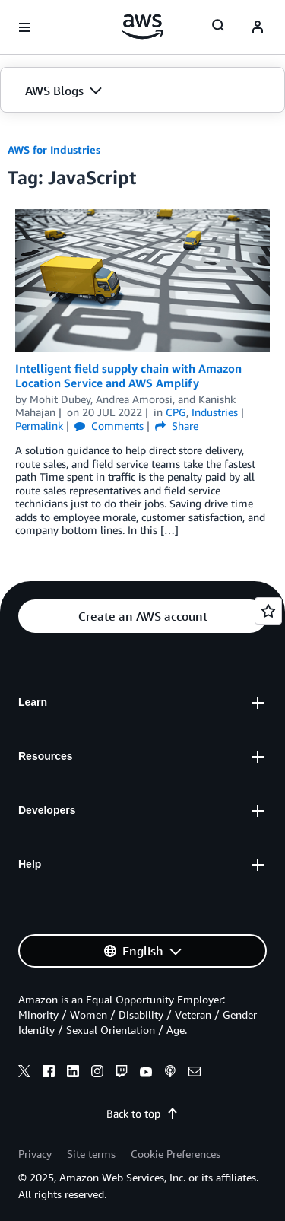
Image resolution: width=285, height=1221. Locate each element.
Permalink (39, 425)
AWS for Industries (54, 149)
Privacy (35, 1153)
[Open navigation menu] (24, 27)
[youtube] (146, 1073)
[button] (142, 90)
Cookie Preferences (175, 1153)
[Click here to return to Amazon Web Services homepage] (142, 26)
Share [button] (176, 425)
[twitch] (122, 1073)
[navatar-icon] (257, 27)
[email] (194, 1073)
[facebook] (49, 1073)
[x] (24, 1073)
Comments (109, 425)
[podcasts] (170, 1073)
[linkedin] (73, 1073)
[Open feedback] (268, 611)
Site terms (91, 1153)
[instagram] (97, 1073)
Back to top (142, 1113)
